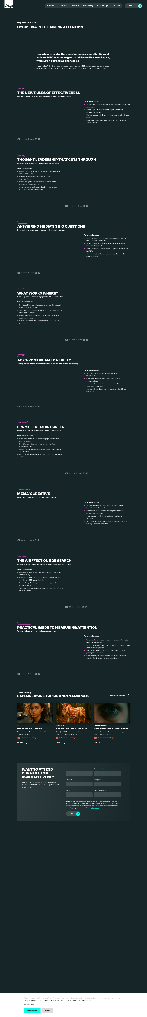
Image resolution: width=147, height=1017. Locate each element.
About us (75, 6)
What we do (51, 6)
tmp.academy (88, 6)
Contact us (132, 6)
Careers (116, 6)
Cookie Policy (88, 1000)
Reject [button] (47, 1011)
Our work (64, 6)
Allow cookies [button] (32, 1011)
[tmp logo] (8, 4)
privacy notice (95, 808)
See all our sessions (117, 697)
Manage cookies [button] (29, 1004)
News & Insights (103, 6)
